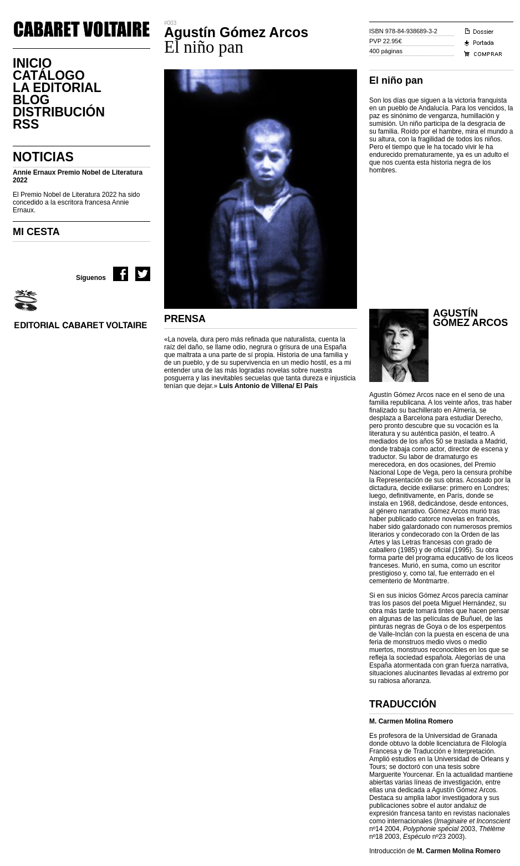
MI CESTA (36, 231)
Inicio (32, 63)
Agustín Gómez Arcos (470, 318)
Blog (31, 100)
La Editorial (57, 87)
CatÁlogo (49, 75)
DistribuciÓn (59, 112)
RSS (26, 124)
